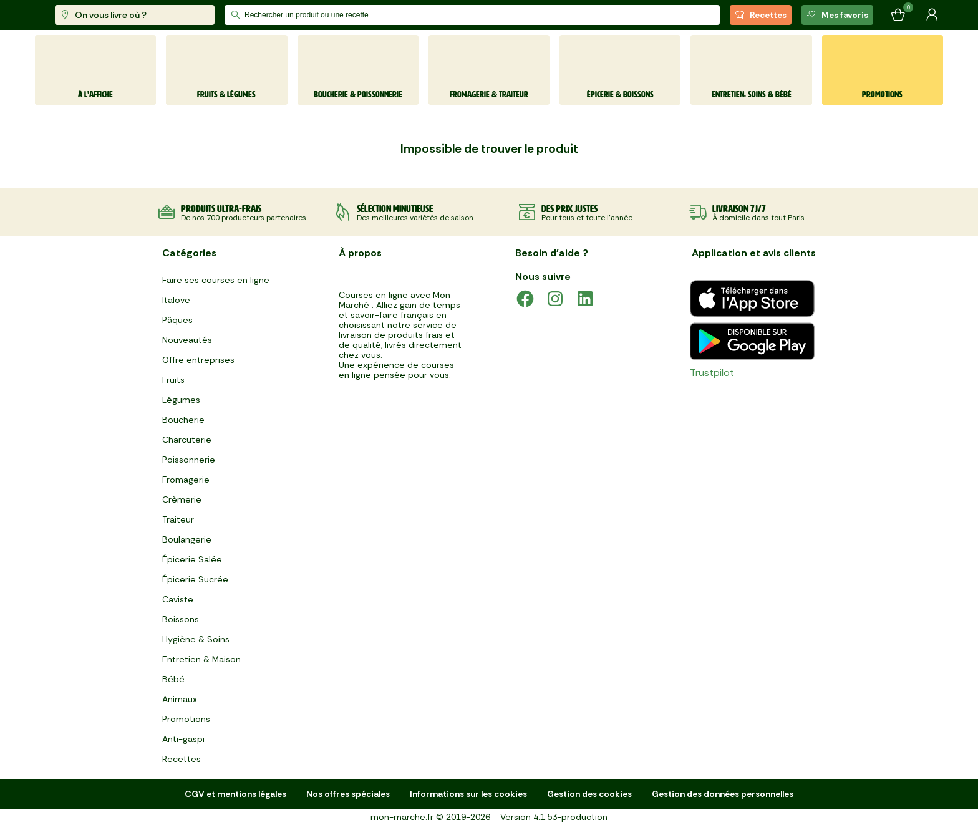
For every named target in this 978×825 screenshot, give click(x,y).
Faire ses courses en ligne (215, 280)
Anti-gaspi (183, 739)
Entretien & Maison (201, 659)
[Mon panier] (898, 15)
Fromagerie (186, 479)
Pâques (177, 320)
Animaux (179, 699)
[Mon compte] (932, 15)
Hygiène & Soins (196, 639)
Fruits (173, 379)
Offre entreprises (198, 359)
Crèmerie (181, 499)
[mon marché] (76, 15)
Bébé (173, 679)
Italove (176, 300)
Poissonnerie (188, 459)
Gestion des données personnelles (722, 794)
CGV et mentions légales (235, 794)
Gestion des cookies (589, 794)
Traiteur (178, 519)
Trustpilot (712, 372)
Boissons (180, 619)
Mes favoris (837, 15)
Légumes (181, 399)
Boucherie (183, 419)
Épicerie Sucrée (195, 579)
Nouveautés (187, 339)
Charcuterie (186, 439)
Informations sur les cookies (468, 794)
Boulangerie (186, 539)
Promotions (186, 719)
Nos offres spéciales (348, 794)
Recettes (761, 15)
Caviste (177, 599)
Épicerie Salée (192, 559)
